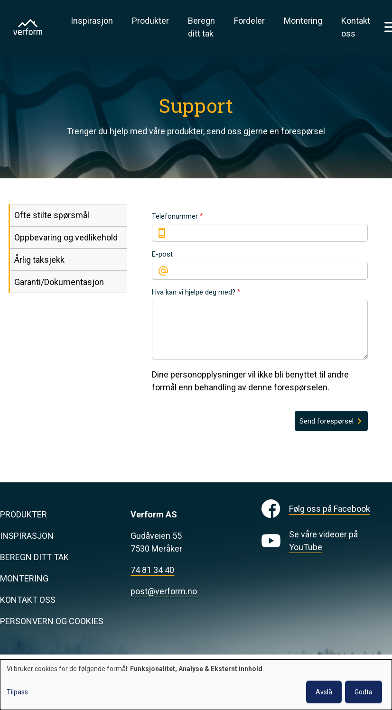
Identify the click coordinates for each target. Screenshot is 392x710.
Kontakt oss (355, 27)
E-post (162, 254)
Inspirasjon (92, 21)
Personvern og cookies (51, 621)
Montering (303, 21)
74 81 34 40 (152, 570)
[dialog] (196, 684)
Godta (364, 692)
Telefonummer (175, 216)
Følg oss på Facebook (329, 509)
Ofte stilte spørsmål (51, 215)
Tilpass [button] (17, 692)
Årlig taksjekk (39, 260)
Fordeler (249, 21)
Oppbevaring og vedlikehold (66, 237)
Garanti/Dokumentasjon (59, 282)
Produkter (150, 21)
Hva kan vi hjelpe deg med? (193, 292)
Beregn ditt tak (201, 27)
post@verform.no (164, 591)
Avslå (324, 692)
